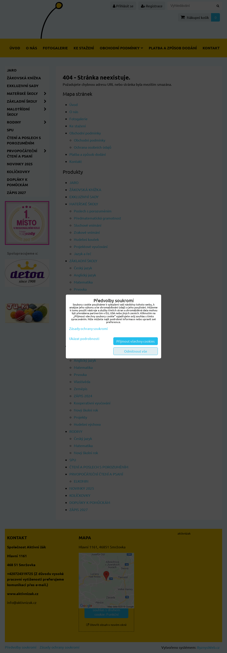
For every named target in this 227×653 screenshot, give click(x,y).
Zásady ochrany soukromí (88, 328)
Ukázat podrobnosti (84, 339)
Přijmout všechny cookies (135, 341)
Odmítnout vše (135, 351)
